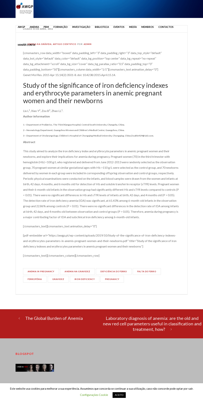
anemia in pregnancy (41, 271)
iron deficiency (85, 279)
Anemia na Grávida (39, 44)
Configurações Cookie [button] (94, 394)
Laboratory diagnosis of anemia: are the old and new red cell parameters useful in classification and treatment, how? (152, 323)
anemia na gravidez (77, 271)
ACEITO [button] (119, 394)
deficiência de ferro (113, 271)
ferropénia (35, 279)
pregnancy (112, 279)
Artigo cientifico (65, 44)
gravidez (58, 279)
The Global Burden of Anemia (54, 318)
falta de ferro (146, 271)
